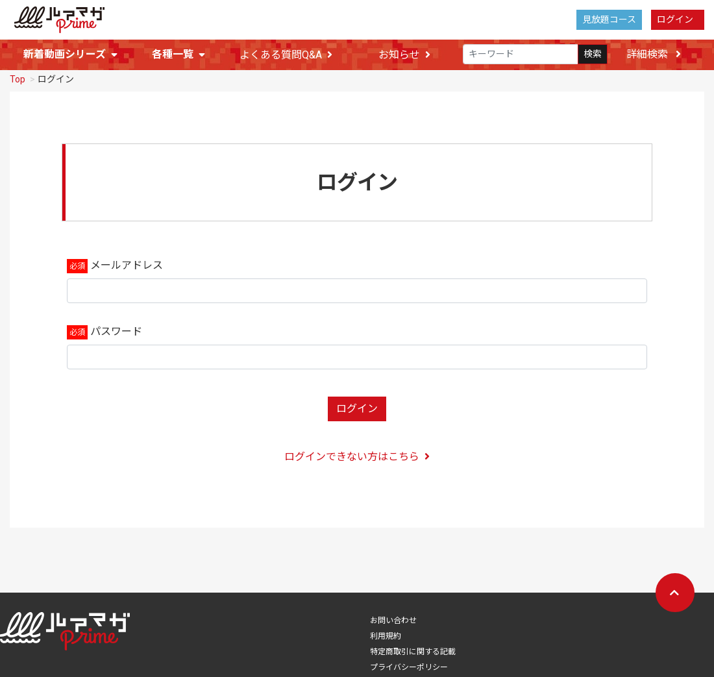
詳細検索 (653, 54)
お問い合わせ (393, 616)
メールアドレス (126, 260)
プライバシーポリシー (409, 662)
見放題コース (609, 19)
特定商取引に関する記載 (413, 647)
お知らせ (404, 55)
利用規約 (385, 631)
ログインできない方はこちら (357, 452)
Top (17, 74)
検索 (593, 54)
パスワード (116, 327)
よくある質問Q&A (286, 55)
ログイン (675, 19)
